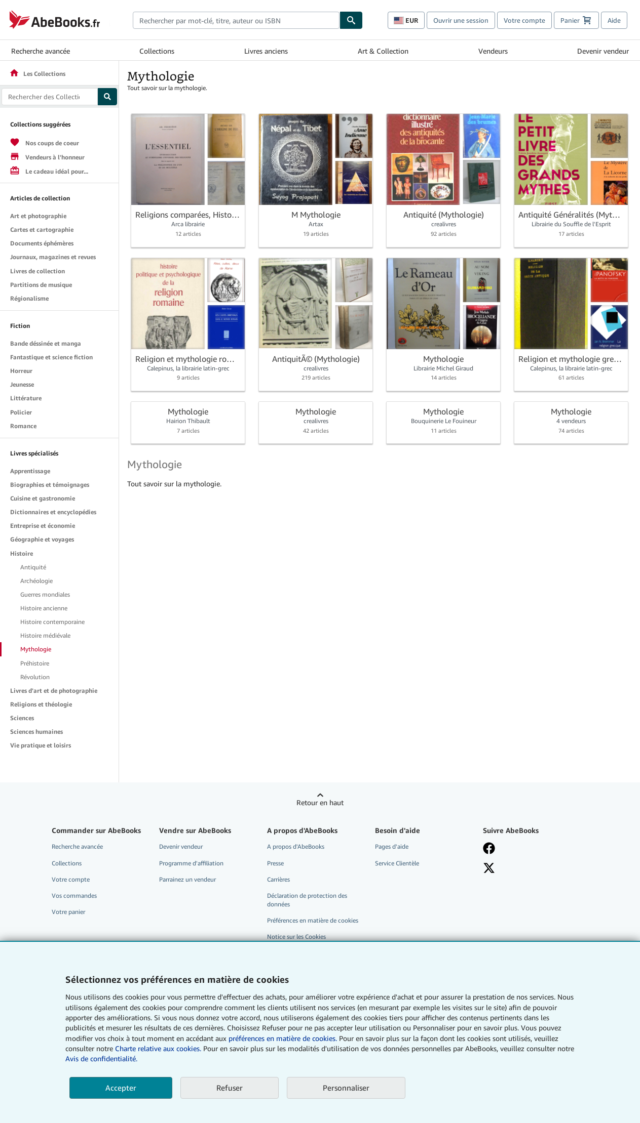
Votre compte (524, 20)
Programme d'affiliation (191, 863)
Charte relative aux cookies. (159, 1048)
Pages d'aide (391, 846)
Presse (275, 863)
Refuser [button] (229, 1087)
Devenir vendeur (603, 51)
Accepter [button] (120, 1087)
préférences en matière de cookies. (283, 1038)
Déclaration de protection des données (307, 900)
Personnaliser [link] (346, 1087)
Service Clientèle (397, 863)
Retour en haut (320, 802)
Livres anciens (266, 51)
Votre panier (68, 912)
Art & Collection (383, 51)
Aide (614, 20)
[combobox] (236, 20)
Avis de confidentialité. (101, 1058)
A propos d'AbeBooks (295, 846)
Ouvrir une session (460, 20)
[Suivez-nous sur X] (529, 868)
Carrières (278, 879)
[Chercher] (351, 20)
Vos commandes (74, 895)
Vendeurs (493, 51)
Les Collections (37, 73)
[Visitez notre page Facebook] (529, 848)
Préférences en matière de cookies (312, 920)
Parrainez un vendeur (187, 879)
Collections (156, 51)
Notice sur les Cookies (296, 936)
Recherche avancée (40, 51)
